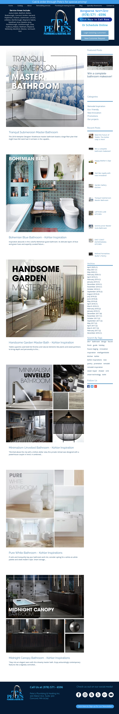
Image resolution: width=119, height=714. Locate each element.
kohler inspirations (94, 360)
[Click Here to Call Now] (95, 20)
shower (101, 371)
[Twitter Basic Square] (92, 386)
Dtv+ (89, 341)
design (103, 341)
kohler (96, 356)
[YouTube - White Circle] (111, 694)
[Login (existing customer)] (95, 32)
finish (89, 345)
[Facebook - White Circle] (78, 694)
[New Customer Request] (95, 38)
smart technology (94, 374)
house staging (92, 349)
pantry (89, 363)
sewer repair (92, 371)
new (105, 360)
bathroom (96, 341)
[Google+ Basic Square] (95, 386)
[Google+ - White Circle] (104, 694)
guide (95, 345)
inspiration (91, 352)
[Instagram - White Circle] (85, 694)
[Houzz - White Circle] (91, 694)
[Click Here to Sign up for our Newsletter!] (95, 706)
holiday (101, 345)
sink (107, 371)
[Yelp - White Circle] (98, 694)
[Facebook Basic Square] (88, 386)
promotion (98, 363)
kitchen (90, 356)
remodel (106, 363)
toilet (104, 374)
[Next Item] (109, 63)
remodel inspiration (95, 367)
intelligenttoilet (103, 352)
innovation (104, 349)
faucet (110, 341)
